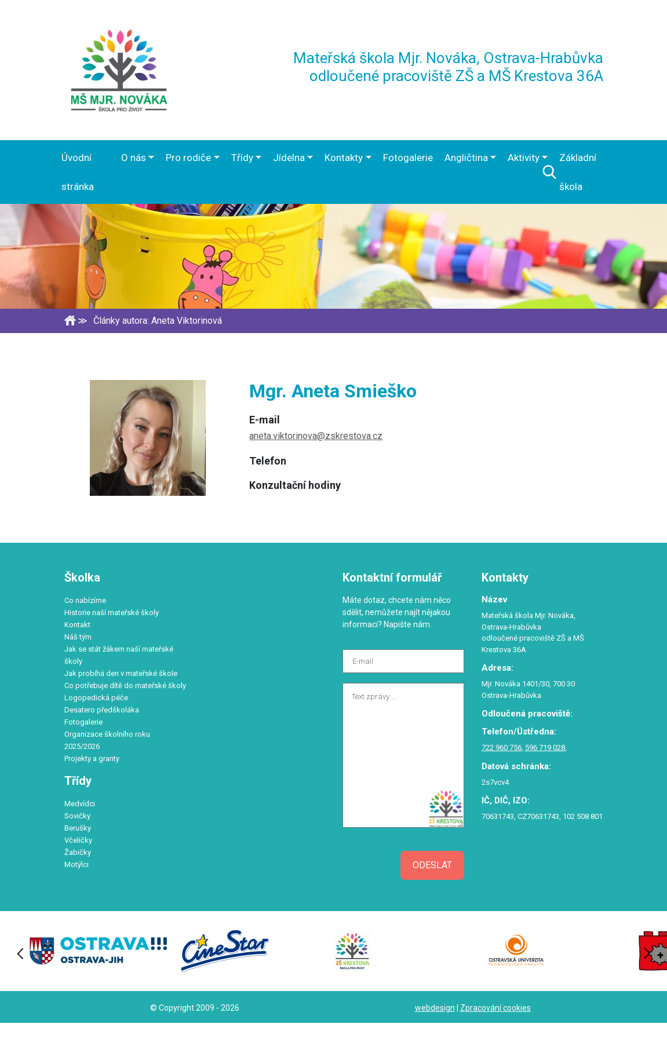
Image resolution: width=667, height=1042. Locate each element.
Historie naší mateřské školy (111, 612)
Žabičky (77, 852)
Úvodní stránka (77, 172)
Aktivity (524, 157)
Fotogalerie (408, 157)
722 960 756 (502, 747)
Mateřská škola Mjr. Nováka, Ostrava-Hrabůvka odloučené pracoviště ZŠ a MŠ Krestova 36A (448, 67)
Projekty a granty (91, 758)
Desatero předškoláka (101, 709)
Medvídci (79, 803)
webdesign (435, 1007)
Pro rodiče (188, 157)
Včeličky (78, 840)
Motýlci (76, 864)
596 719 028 (545, 747)
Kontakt (77, 624)
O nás (133, 157)
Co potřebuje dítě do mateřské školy (125, 685)
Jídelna (289, 157)
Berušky (77, 828)
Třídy (242, 157)
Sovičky (77, 815)
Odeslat (432, 865)
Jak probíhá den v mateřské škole (120, 673)
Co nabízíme (85, 600)
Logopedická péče (96, 697)
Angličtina (466, 157)
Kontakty (344, 157)
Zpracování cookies (495, 1007)
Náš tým (78, 636)
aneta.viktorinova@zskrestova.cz (315, 435)
